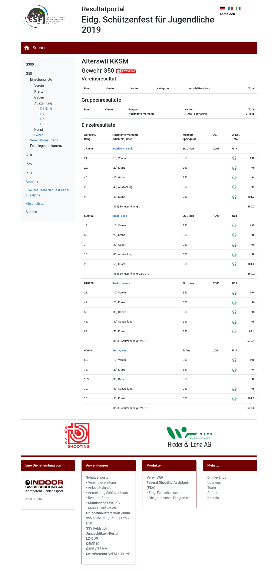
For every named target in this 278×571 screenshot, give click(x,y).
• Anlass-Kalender (99, 488)
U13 (41, 124)
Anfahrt (213, 493)
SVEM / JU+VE (119, 554)
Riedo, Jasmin (121, 283)
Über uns (214, 483)
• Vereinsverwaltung (101, 483)
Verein (39, 85)
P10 (29, 173)
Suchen (40, 47)
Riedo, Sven (119, 215)
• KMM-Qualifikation (101, 508)
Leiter (38, 135)
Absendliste (35, 204)
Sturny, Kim (119, 350)
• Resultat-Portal (98, 498)
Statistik (32, 182)
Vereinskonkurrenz (44, 140)
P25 (29, 164)
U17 (41, 114)
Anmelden (227, 14)
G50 (29, 74)
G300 (30, 64)
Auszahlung (43, 103)
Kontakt (213, 498)
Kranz (38, 91)
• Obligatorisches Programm (168, 498)
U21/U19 (45, 109)
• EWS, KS (103, 503)
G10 (29, 155)
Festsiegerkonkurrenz (46, 146)
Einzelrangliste (41, 80)
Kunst (38, 130)
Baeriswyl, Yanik (122, 148)
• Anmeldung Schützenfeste (107, 493)
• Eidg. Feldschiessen (163, 493)
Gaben (39, 97)
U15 (41, 119)
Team (211, 488)
